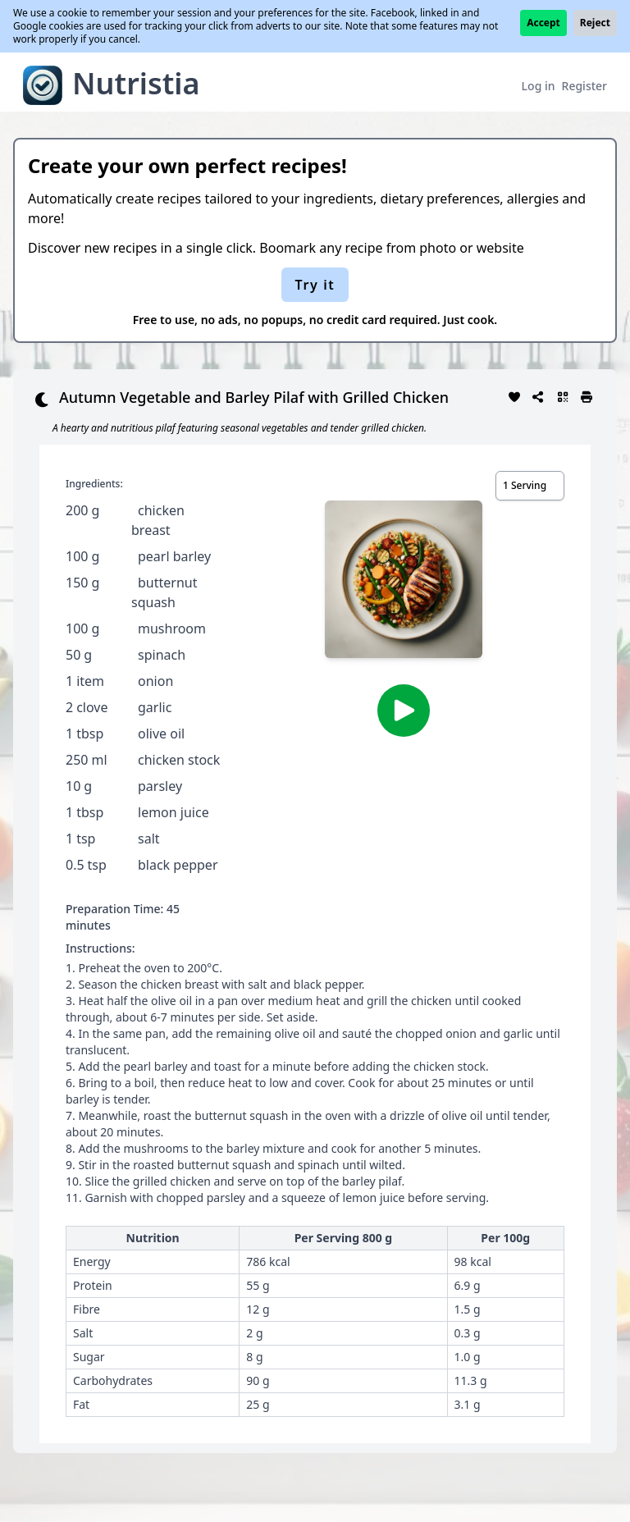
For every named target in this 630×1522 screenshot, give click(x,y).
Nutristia (136, 83)
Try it (315, 285)
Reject (595, 23)
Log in (538, 86)
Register (584, 86)
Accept (543, 23)
